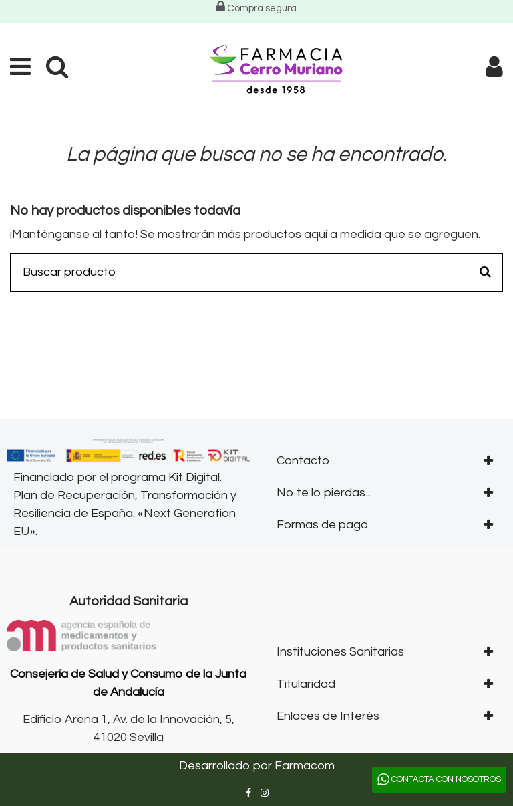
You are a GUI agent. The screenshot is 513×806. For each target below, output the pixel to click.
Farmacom (305, 765)
